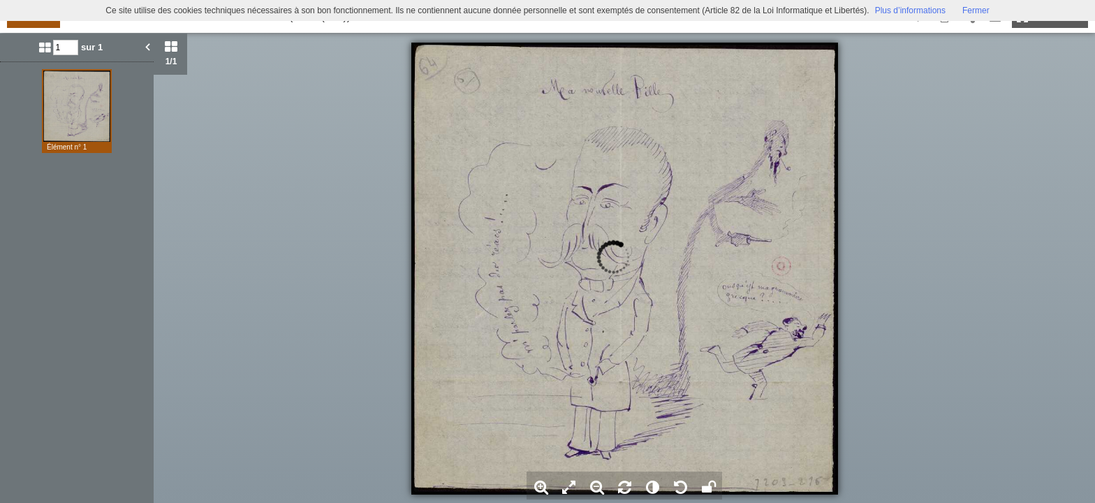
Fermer (976, 10)
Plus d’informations (910, 10)
